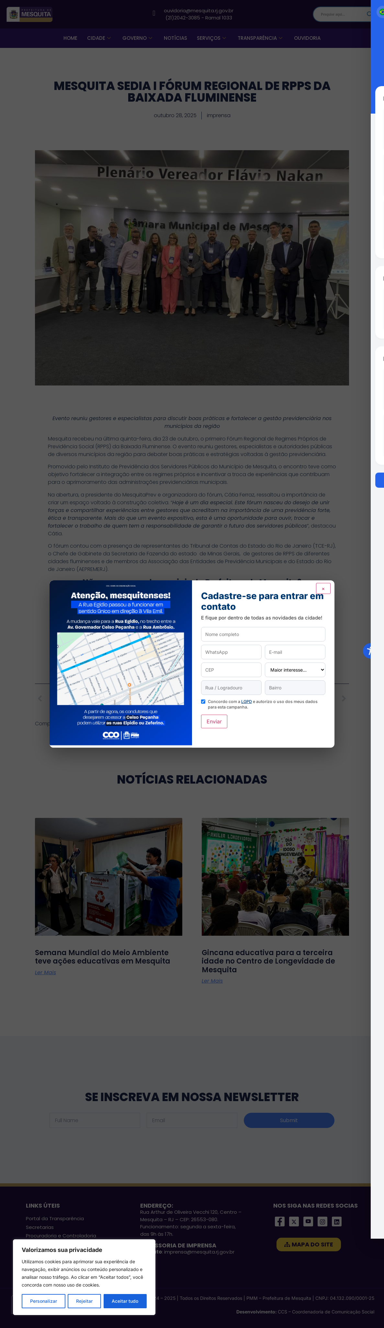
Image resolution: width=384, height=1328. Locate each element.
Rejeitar (84, 1301)
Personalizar (43, 1301)
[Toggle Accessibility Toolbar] (370, 650)
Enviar (214, 721)
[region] (84, 1277)
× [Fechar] (323, 588)
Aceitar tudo (125, 1301)
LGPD (246, 701)
